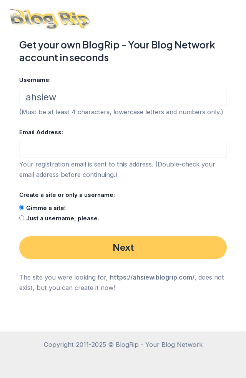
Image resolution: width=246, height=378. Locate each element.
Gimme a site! (46, 207)
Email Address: (41, 132)
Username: (35, 79)
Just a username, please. (62, 218)
